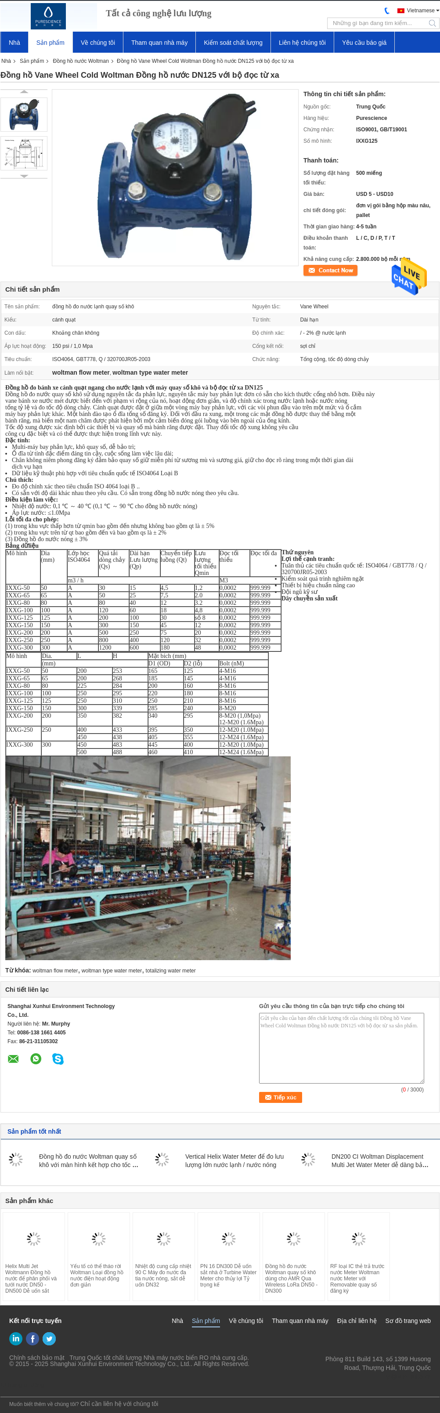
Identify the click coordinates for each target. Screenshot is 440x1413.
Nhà (14, 42)
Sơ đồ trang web (408, 1320)
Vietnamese (421, 10)
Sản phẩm (50, 42)
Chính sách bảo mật (37, 1357)
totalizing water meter (171, 971)
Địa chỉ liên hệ (357, 1320)
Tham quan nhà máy (159, 42)
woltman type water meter (112, 971)
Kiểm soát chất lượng (233, 42)
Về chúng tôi (98, 42)
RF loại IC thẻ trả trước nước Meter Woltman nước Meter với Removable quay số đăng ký (357, 1278)
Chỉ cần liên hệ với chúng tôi (119, 1403)
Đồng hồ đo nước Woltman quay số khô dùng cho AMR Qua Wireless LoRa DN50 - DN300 (291, 1278)
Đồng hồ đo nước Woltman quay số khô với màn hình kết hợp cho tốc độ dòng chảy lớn (89, 1165)
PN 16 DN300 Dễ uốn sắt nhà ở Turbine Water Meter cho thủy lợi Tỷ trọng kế (228, 1275)
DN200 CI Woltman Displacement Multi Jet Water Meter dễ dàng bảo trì (379, 1165)
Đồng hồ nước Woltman (81, 61)
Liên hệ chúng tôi (302, 42)
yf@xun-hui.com (408, 1376)
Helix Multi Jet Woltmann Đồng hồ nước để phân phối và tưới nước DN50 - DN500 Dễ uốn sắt (31, 1278)
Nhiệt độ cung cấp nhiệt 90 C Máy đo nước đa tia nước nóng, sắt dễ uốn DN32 (163, 1275)
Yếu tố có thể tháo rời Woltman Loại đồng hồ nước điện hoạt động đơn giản (96, 1275)
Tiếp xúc (313, 270)
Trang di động (22, 1384)
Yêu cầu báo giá (364, 42)
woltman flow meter (55, 971)
